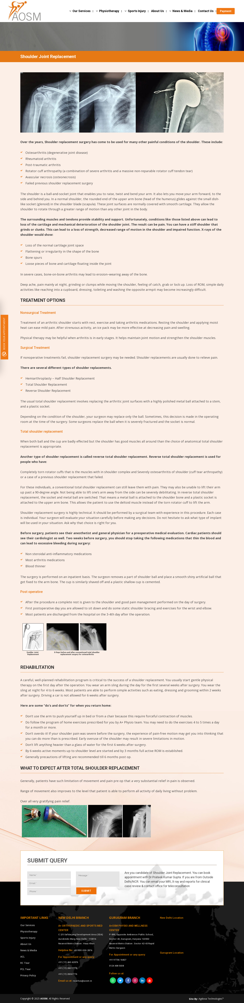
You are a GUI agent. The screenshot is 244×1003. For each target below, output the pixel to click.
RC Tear (25, 962)
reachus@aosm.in (82, 981)
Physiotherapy (28, 931)
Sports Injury (28, 937)
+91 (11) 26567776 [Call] (67, 974)
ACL (22, 956)
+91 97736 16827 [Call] (117, 960)
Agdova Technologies (211, 998)
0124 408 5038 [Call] (116, 965)
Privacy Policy (28, 975)
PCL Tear (25, 969)
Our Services (27, 925)
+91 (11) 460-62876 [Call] (68, 962)
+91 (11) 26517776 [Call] (67, 968)
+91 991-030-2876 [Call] (83, 950)
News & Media (28, 950)
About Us (25, 944)
